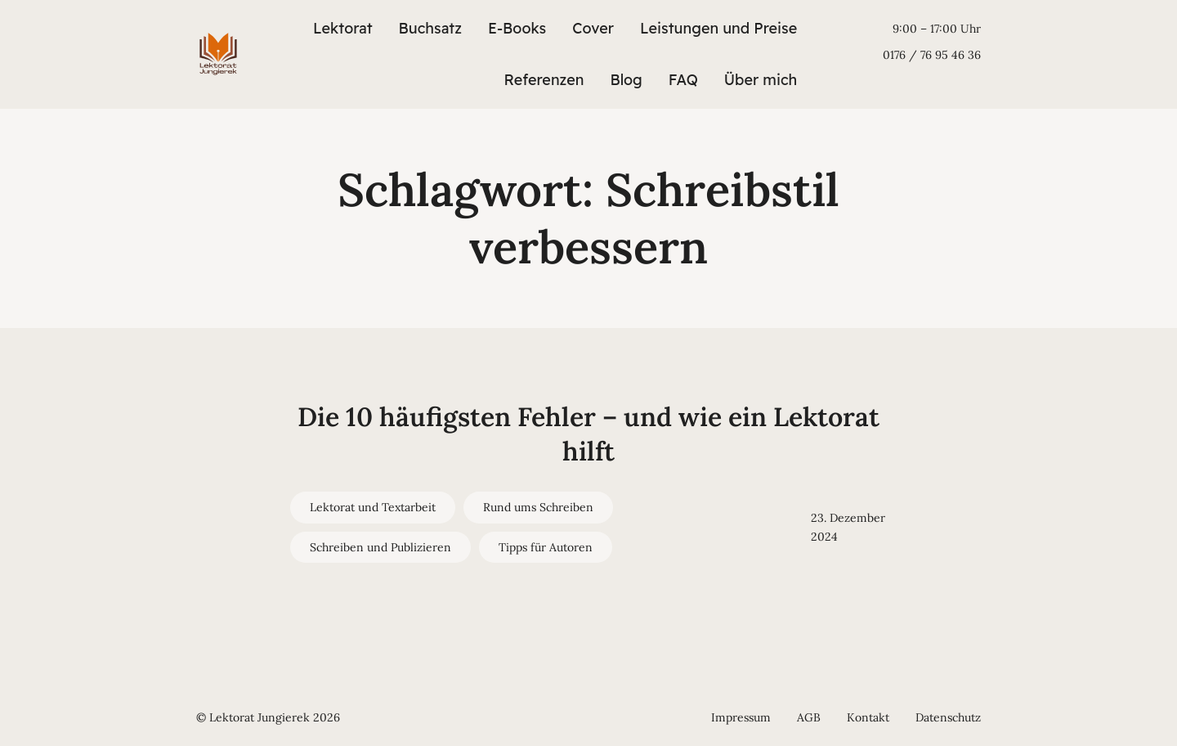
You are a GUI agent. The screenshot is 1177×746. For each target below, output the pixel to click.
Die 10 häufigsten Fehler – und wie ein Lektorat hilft (588, 434)
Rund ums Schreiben (538, 507)
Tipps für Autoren (546, 547)
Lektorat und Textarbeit (373, 507)
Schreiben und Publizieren (380, 547)
